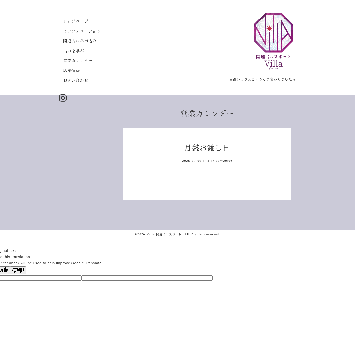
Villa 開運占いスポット (164, 234)
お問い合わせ (75, 81)
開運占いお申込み (80, 41)
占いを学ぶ (73, 51)
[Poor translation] (18, 270)
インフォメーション (82, 31)
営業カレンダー (77, 61)
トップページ (75, 21)
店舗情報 (71, 71)
